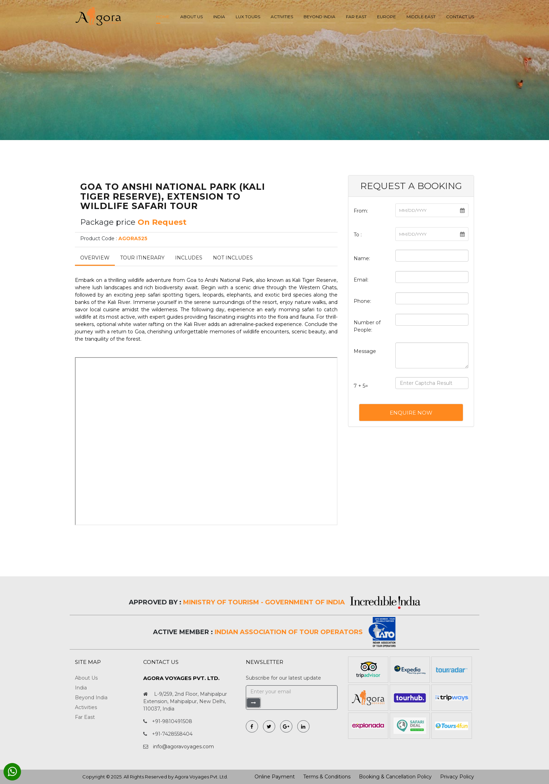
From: (361, 211)
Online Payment (275, 776)
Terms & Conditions (326, 776)
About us (191, 16)
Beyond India (319, 16)
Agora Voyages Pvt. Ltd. (201, 776)
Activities (282, 16)
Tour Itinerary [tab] (142, 258)
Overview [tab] (95, 258)
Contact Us (460, 16)
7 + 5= (361, 386)
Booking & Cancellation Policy (395, 776)
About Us (86, 678)
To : (358, 234)
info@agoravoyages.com (183, 746)
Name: (362, 258)
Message (365, 351)
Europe (386, 16)
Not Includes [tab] (233, 258)
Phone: (362, 301)
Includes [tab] (188, 258)
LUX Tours (248, 16)
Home (163, 16)
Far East (356, 16)
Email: (361, 280)
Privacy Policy (457, 776)
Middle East (421, 16)
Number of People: (367, 326)
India (219, 16)
